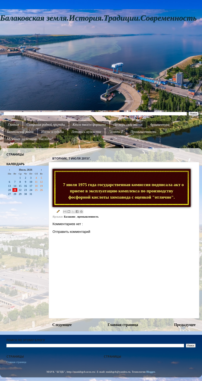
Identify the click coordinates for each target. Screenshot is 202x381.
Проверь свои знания (128, 124)
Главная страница (123, 325)
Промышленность (143, 132)
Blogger (150, 371)
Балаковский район (20, 132)
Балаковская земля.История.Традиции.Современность (98, 17)
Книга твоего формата (89, 124)
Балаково (70, 216)
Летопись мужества (86, 132)
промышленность (88, 216)
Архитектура (159, 124)
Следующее (62, 325)
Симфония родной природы (45, 124)
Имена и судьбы (52, 132)
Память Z (116, 132)
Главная (13, 124)
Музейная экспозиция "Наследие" (30, 139)
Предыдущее (185, 325)
